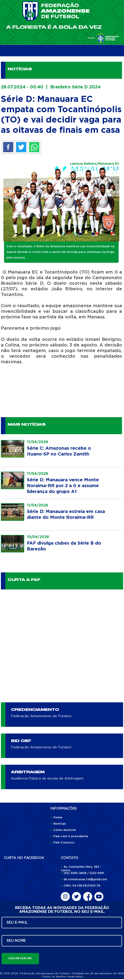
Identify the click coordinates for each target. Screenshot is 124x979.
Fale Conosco (62, 842)
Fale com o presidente (69, 836)
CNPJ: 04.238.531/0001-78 (80, 885)
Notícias (58, 823)
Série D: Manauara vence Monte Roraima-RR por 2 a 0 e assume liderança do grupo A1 (63, 486)
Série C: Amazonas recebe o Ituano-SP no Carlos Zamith (59, 451)
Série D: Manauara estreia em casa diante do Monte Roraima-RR (66, 514)
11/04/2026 (37, 442)
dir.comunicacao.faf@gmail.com (84, 879)
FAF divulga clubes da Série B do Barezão (64, 546)
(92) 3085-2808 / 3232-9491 (82, 873)
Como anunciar (63, 830)
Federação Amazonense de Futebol (41, 716)
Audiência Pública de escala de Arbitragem (47, 778)
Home (56, 817)
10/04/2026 (38, 537)
